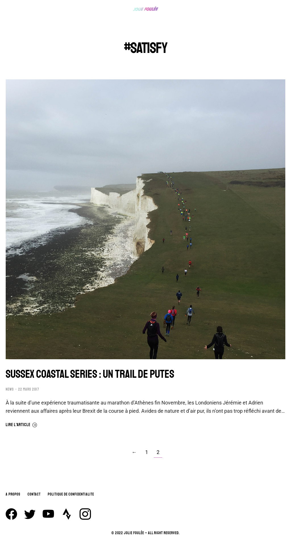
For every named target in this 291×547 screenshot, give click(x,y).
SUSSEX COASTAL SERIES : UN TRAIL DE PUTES (90, 374)
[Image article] (145, 219)
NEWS (10, 389)
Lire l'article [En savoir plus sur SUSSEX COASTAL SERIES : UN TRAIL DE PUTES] (21, 425)
